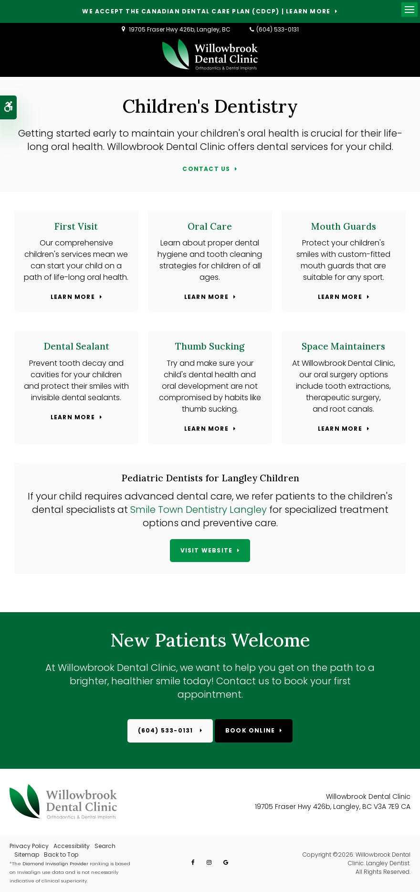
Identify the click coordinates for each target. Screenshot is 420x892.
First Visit (76, 226)
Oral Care (210, 226)
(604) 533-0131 (277, 29)
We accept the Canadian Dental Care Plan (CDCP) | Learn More (206, 11)
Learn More (73, 297)
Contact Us (206, 169)
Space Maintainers (343, 346)
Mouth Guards (343, 226)
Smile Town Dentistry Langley (199, 509)
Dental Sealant (76, 346)
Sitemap (26, 854)
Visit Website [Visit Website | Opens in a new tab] (206, 550)
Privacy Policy (29, 846)
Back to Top (61, 854)
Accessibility (71, 846)
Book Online (250, 730)
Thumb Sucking (209, 346)
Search (105, 846)
